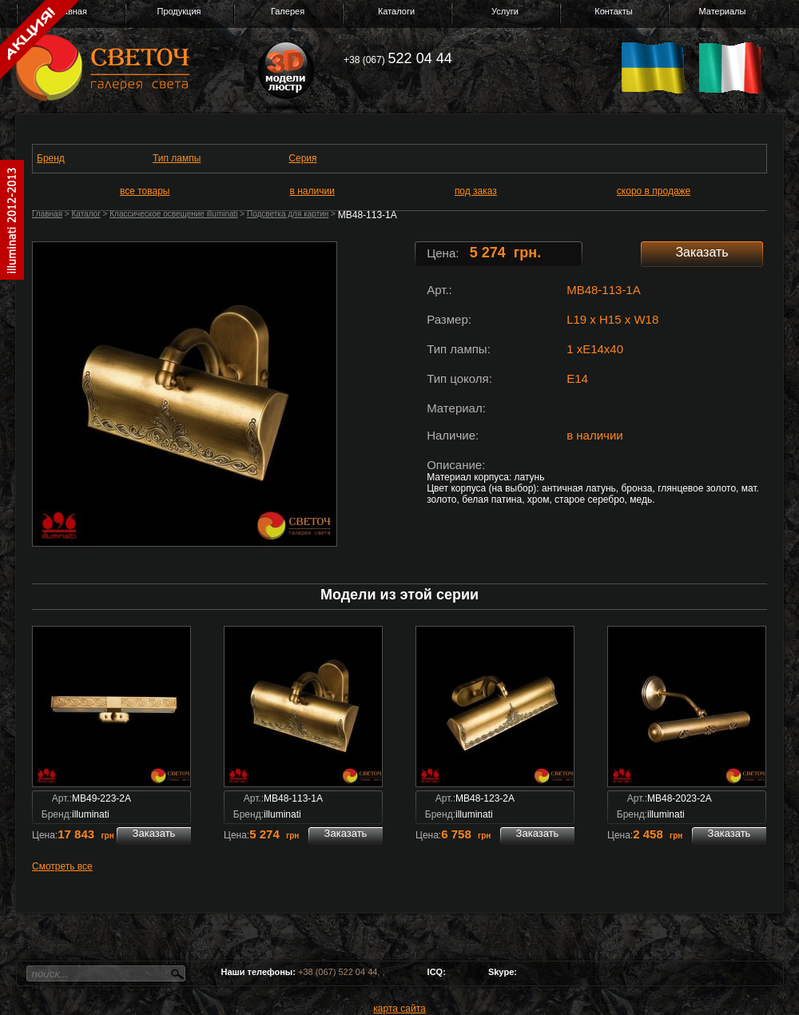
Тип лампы (177, 158)
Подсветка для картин (287, 213)
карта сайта (399, 1008)
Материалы (722, 11)
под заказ (476, 191)
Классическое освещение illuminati (173, 213)
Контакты (613, 11)
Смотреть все (62, 866)
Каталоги (396, 11)
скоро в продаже (653, 191)
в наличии (312, 191)
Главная (47, 213)
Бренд (51, 158)
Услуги (505, 11)
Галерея (287, 11)
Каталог (85, 213)
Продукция (179, 11)
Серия (302, 158)
